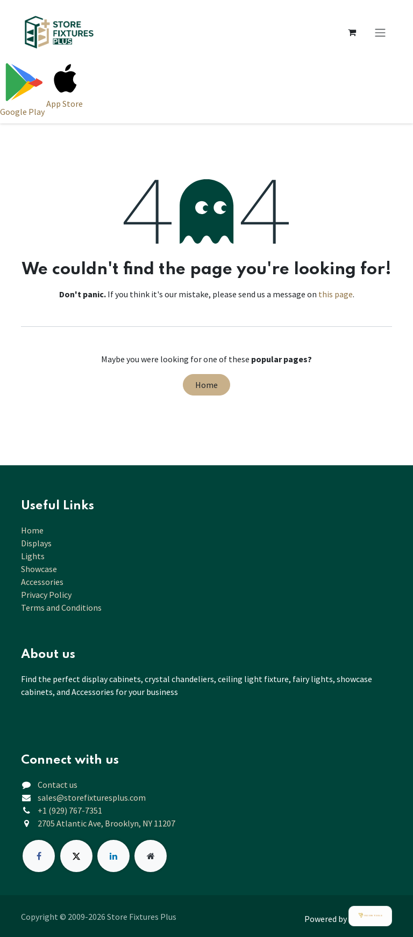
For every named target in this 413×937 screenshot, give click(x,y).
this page (335, 294)
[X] (76, 856)
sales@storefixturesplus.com (92, 797)
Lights (33, 556)
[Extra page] (150, 856)
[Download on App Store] (65, 88)
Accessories (42, 581)
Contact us (57, 784)
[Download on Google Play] (23, 88)
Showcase (39, 568)
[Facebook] (39, 856)
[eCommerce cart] (351, 32)
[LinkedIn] (113, 856)
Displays (36, 543)
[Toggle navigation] (380, 32)
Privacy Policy (46, 594)
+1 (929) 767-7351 (70, 810)
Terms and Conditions (61, 607)
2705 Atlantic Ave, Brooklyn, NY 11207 (106, 823)
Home (206, 384)
